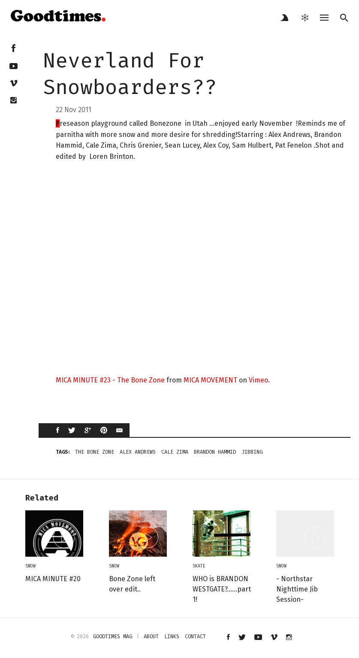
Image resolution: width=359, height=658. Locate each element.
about (151, 637)
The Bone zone (94, 452)
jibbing (251, 452)
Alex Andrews (138, 452)
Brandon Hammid (215, 452)
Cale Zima (174, 452)
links (171, 637)
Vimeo (258, 380)
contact (195, 637)
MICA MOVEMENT (210, 380)
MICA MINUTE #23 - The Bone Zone (110, 380)
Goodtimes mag (112, 637)
